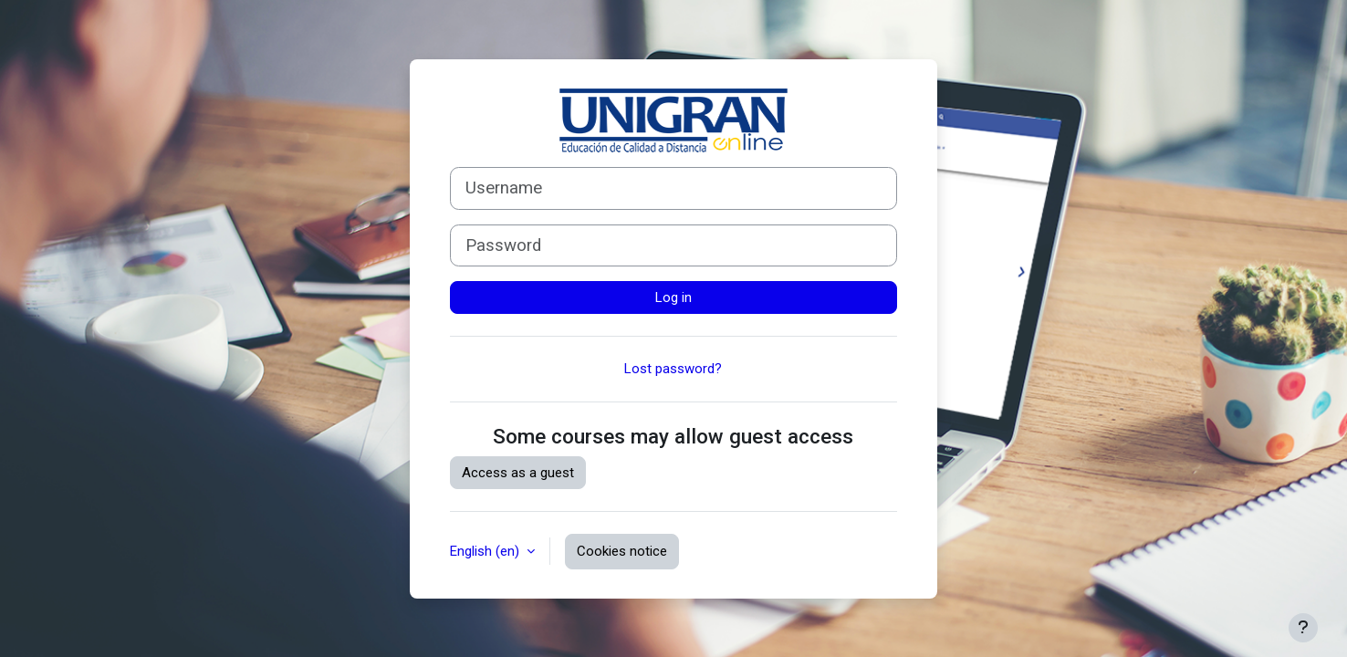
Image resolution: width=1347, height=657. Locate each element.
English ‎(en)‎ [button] (486, 551)
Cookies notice (622, 551)
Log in (673, 297)
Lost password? (673, 368)
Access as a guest (518, 472)
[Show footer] (1303, 627)
